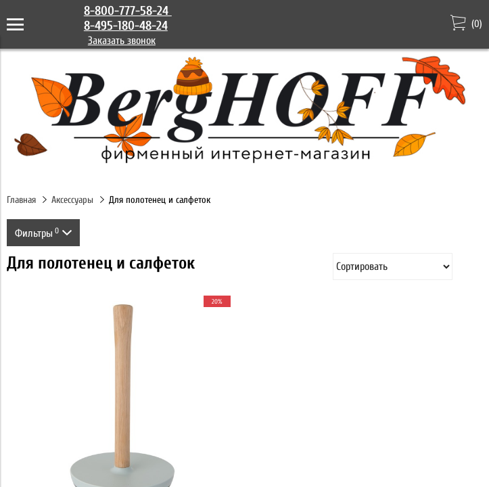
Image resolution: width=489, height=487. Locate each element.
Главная (21, 200)
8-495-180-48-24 (126, 25)
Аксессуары (72, 200)
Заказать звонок (122, 40)
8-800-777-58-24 (128, 10)
